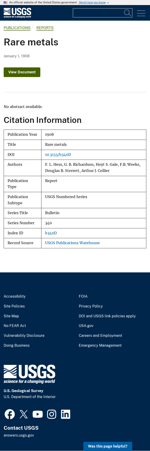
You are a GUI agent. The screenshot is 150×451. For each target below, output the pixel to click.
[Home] (17, 17)
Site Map (11, 316)
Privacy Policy (91, 306)
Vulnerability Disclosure (24, 336)
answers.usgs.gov (19, 435)
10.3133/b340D (58, 154)
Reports (45, 28)
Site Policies (14, 306)
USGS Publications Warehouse (72, 243)
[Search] (127, 12)
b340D (51, 233)
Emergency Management (100, 345)
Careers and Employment (100, 336)
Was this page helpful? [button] (108, 446)
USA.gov (86, 326)
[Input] (102, 12)
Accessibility (15, 296)
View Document (22, 72)
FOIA (83, 296)
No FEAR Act (15, 326)
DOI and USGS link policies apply (107, 316)
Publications (17, 28)
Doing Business (17, 345)
